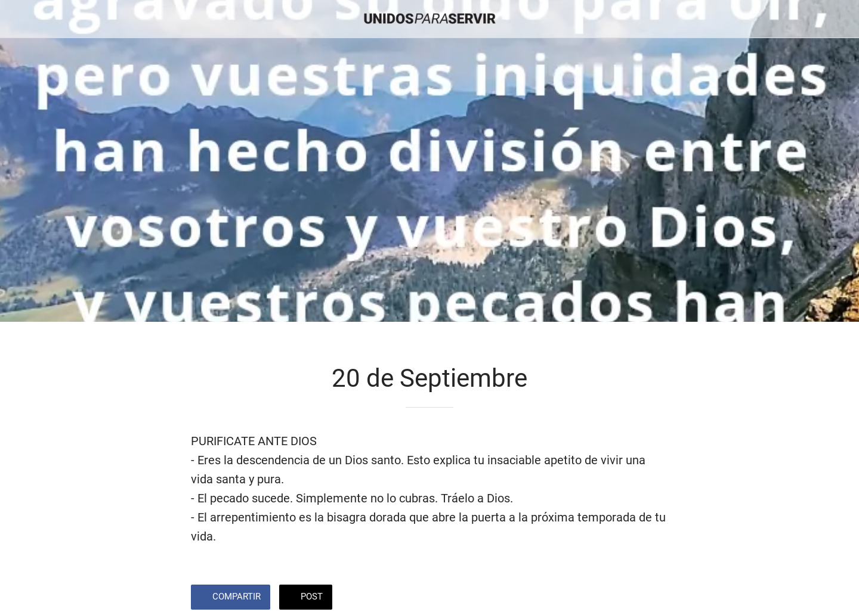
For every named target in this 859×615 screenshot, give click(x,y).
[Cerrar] (24, 19)
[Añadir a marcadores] (625, 598)
